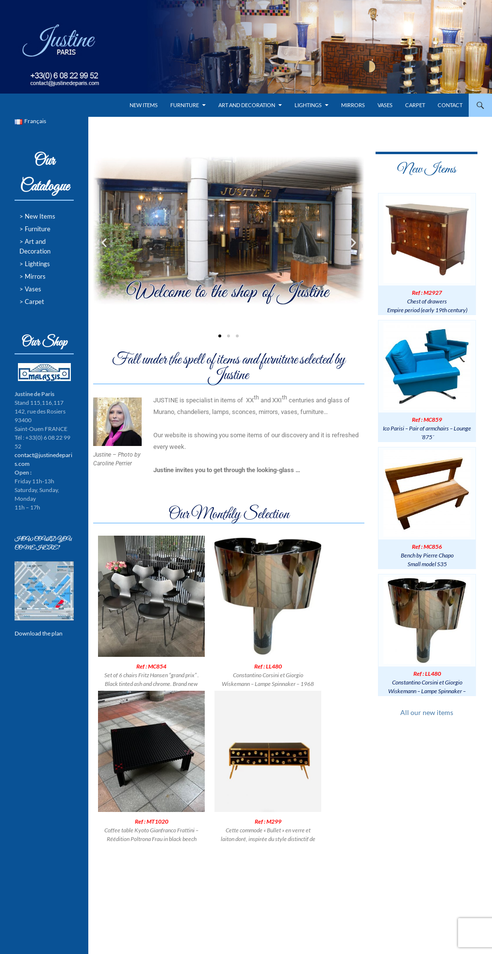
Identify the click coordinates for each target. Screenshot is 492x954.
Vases (385, 105)
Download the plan (39, 633)
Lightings (308, 105)
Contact (450, 105)
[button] (104, 242)
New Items (144, 105)
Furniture (184, 105)
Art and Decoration (246, 105)
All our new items (426, 712)
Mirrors (353, 105)
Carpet (415, 105)
